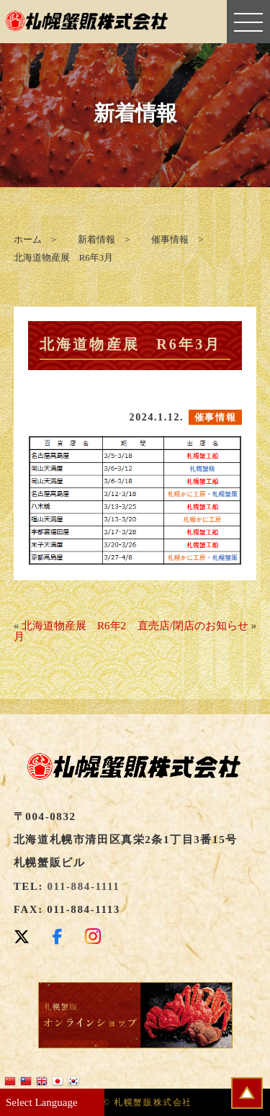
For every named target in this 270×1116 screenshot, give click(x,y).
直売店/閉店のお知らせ (193, 625)
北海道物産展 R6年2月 (70, 631)
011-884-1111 (84, 886)
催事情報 (215, 417)
